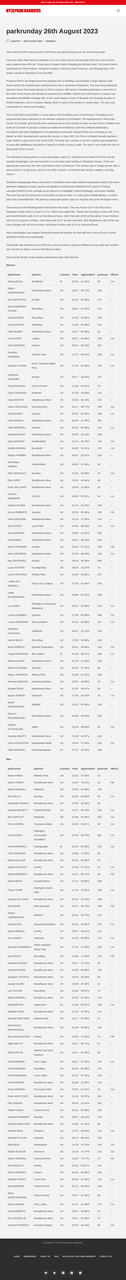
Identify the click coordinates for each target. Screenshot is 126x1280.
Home (17, 1256)
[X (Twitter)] (72, 1273)
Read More (80, 2)
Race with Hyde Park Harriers (79, 1256)
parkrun (50, 41)
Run (56, 1256)
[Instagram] (80, 1273)
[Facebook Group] (54, 1273)
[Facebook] (46, 1273)
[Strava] (63, 1273)
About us (45, 1256)
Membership (30, 1256)
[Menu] (118, 10)
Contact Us (106, 1256)
